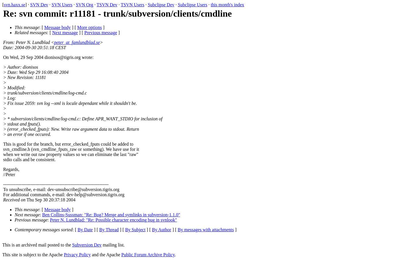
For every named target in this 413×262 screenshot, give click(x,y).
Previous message (100, 32)
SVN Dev (39, 4)
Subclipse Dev (161, 4)
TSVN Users (132, 4)
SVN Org (84, 4)
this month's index (227, 4)
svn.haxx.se (14, 4)
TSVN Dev (107, 4)
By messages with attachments (206, 229)
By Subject (135, 229)
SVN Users (62, 4)
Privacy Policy (77, 254)
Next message (65, 32)
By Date (85, 229)
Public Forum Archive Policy (148, 254)
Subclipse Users (192, 4)
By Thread (109, 229)
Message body (57, 27)
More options (89, 27)
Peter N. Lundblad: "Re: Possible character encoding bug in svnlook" (113, 219)
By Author (161, 229)
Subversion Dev (87, 244)
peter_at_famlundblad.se (77, 42)
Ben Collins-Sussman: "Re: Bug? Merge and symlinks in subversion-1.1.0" (111, 214)
